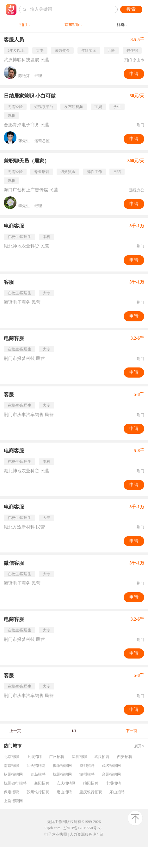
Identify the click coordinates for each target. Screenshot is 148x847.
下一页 (131, 731)
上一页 (15, 731)
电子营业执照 (55, 834)
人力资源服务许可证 (87, 834)
